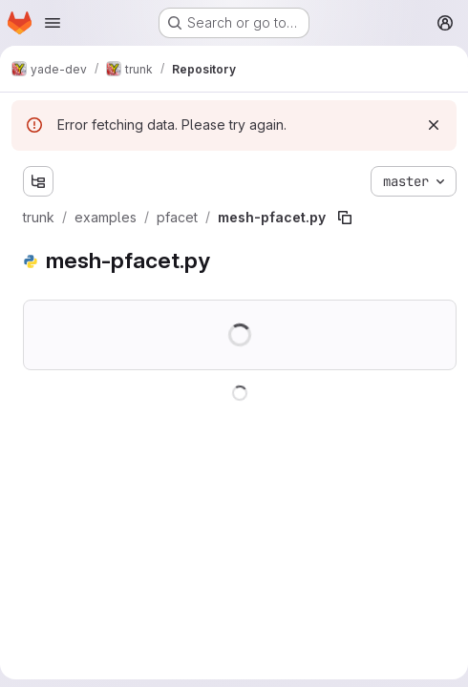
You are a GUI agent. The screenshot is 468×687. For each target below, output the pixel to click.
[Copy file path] (345, 217)
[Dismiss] (433, 125)
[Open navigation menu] (52, 23)
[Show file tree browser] (38, 181)
